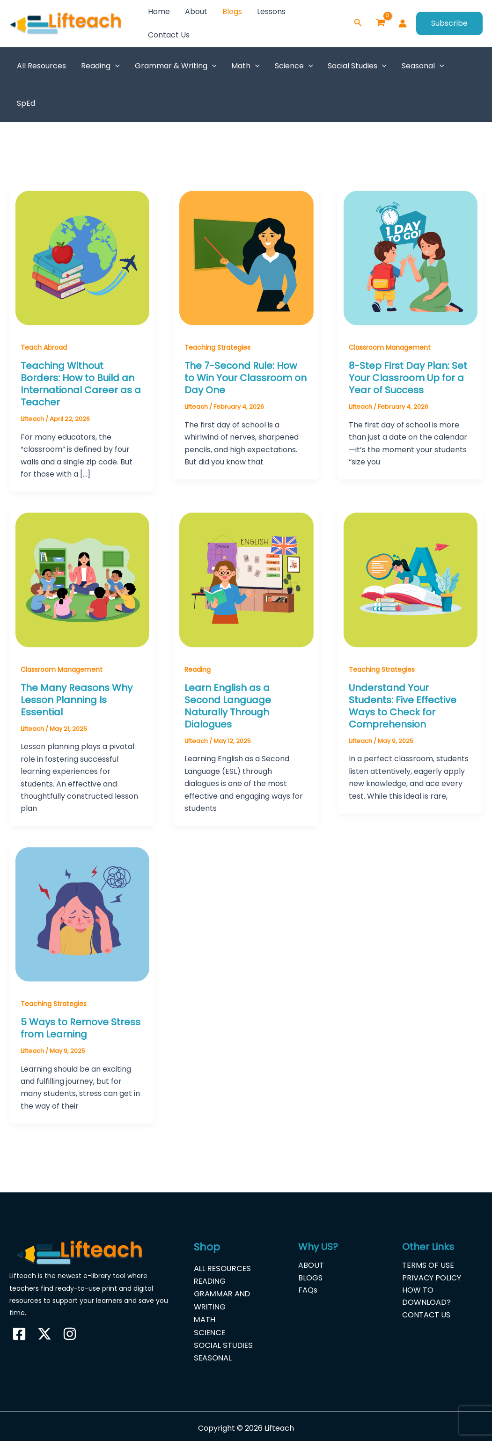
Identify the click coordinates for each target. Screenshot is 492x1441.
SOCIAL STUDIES (223, 1342)
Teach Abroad (44, 347)
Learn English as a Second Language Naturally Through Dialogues (227, 706)
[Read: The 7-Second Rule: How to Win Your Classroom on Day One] (245, 257)
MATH (204, 1317)
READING (210, 1280)
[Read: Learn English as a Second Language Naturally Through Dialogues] (245, 578)
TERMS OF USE (428, 1265)
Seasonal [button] (423, 66)
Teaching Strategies (217, 347)
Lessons (271, 11)
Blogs (232, 11)
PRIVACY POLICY (431, 1277)
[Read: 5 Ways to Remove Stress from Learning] (81, 913)
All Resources (41, 65)
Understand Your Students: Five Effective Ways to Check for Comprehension (402, 706)
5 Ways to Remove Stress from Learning (80, 1028)
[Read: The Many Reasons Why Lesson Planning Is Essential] (81, 578)
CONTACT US (426, 1314)
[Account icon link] (402, 23)
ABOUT (311, 1265)
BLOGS (310, 1277)
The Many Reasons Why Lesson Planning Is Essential (76, 700)
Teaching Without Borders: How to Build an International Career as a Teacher (81, 384)
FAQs (307, 1290)
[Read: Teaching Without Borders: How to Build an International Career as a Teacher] (81, 257)
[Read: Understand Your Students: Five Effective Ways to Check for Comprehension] (410, 578)
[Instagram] (70, 1334)
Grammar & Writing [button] (176, 66)
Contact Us (169, 34)
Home (159, 11)
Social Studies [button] (357, 66)
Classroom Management (390, 347)
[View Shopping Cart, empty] (380, 23)
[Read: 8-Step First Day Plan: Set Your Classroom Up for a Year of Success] (410, 257)
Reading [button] (100, 66)
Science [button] (294, 66)
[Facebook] (19, 1334)
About (196, 11)
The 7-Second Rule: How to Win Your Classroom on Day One (245, 378)
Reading (197, 669)
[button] (358, 23)
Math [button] (245, 66)
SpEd (26, 103)
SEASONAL (212, 1354)
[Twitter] (44, 1334)
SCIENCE (209, 1329)
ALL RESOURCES (222, 1268)
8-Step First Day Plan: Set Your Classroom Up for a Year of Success (408, 378)
